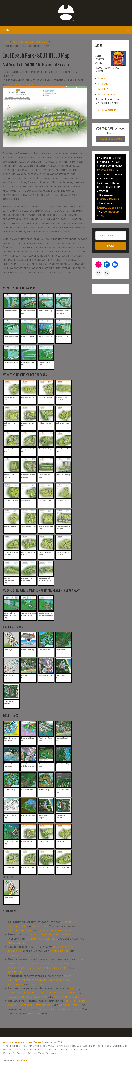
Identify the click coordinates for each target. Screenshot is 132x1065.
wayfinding (15, 971)
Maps (101, 78)
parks (64, 967)
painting (51, 992)
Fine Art (103, 83)
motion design (59, 951)
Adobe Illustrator (20, 1005)
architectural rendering (55, 930)
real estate (49, 963)
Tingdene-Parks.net (22, 84)
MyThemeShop (20, 1060)
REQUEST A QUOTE (111, 138)
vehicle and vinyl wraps (42, 980)
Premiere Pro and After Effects (59, 1009)
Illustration (106, 94)
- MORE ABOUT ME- (107, 109)
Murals (103, 89)
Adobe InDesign (69, 1005)
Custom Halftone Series (42, 938)
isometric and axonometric (26, 992)
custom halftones (66, 996)
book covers (40, 926)
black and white (69, 992)
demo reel (33, 1013)
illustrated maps (19, 930)
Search (110, 245)
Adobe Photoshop (75, 1000)
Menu (6, 29)
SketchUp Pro (43, 1005)
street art (37, 984)
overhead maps (37, 996)
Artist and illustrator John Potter (22, 1042)
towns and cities (47, 967)
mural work (16, 942)
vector (74, 988)
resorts (23, 963)
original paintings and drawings (52, 934)
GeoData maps (17, 996)
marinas (34, 963)
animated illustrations (23, 955)
